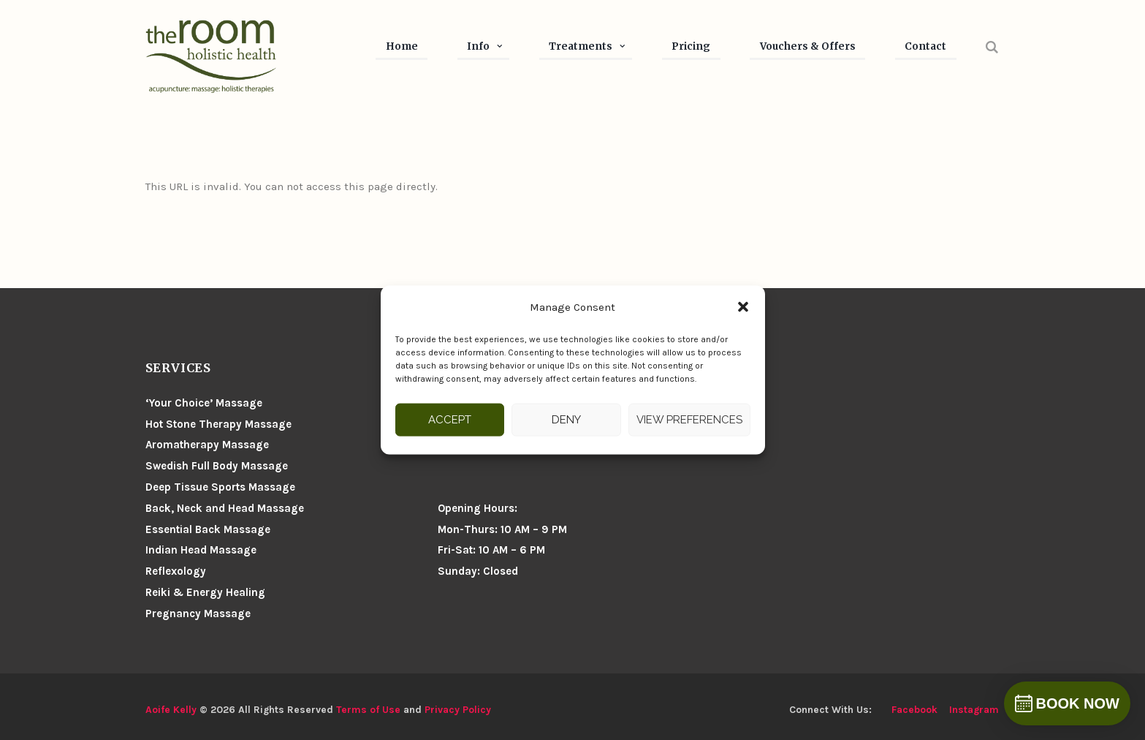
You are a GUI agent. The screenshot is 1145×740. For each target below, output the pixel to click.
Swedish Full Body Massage (216, 465)
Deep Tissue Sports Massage (220, 487)
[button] (743, 307)
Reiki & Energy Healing (205, 592)
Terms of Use (368, 709)
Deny (566, 419)
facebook (914, 709)
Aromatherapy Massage (207, 444)
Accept (449, 419)
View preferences (689, 419)
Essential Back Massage (207, 529)
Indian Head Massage (200, 549)
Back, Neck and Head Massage (224, 508)
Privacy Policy (458, 709)
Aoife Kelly (171, 709)
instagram (974, 709)
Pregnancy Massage (198, 613)
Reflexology (175, 571)
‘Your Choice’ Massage (203, 402)
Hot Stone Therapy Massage (218, 424)
